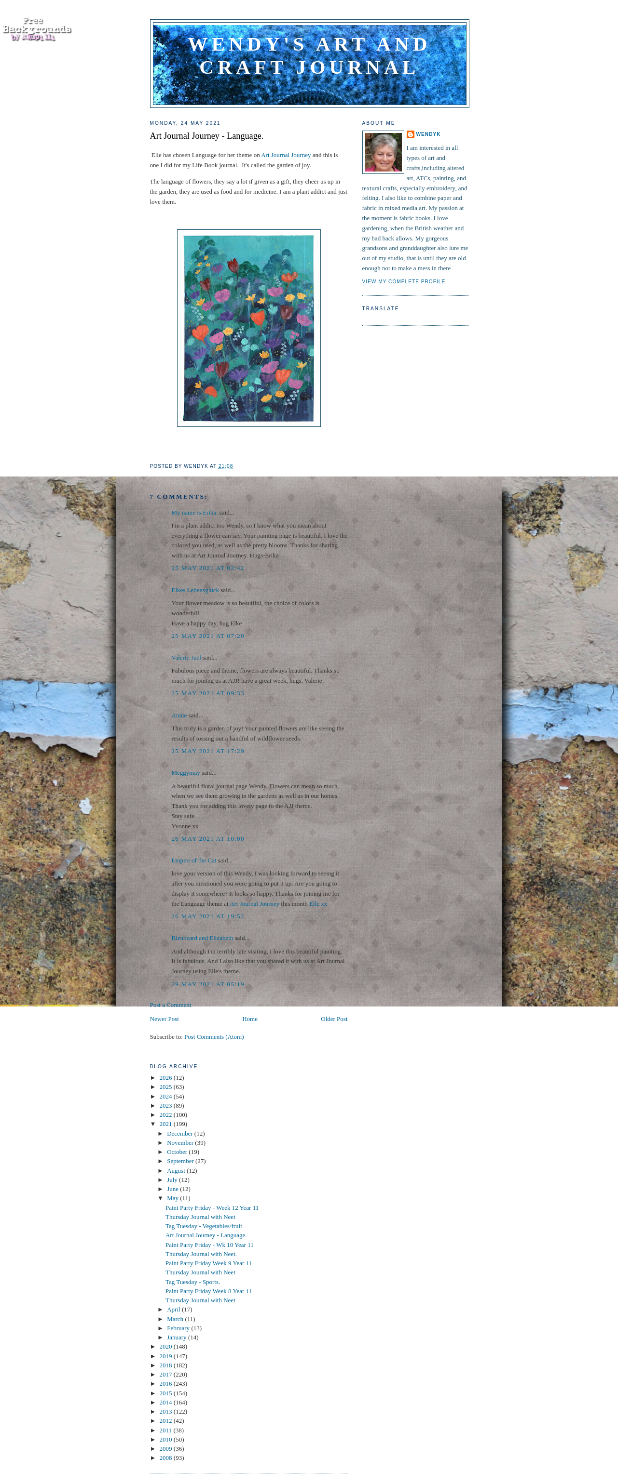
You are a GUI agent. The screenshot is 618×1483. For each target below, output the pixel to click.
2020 (167, 1346)
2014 (167, 1402)
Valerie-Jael (186, 657)
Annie (179, 715)
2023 (167, 1105)
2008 (167, 1457)
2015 (167, 1393)
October (178, 1151)
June (173, 1188)
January (177, 1337)
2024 (167, 1096)
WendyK (428, 134)
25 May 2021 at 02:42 (208, 567)
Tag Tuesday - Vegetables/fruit (203, 1226)
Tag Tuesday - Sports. (192, 1281)
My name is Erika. (195, 512)
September (181, 1161)
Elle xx (318, 903)
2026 (167, 1077)
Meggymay (186, 772)
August (177, 1170)
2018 (167, 1365)
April (174, 1309)
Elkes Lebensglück (196, 590)
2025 (167, 1086)
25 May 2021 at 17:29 (208, 751)
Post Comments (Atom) (214, 1036)
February (179, 1328)
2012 (167, 1420)
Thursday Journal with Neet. (201, 1254)
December (180, 1133)
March (176, 1319)
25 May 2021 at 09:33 (208, 693)
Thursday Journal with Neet (200, 1216)
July (173, 1179)
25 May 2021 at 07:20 (208, 635)
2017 (167, 1374)
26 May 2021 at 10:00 (208, 838)
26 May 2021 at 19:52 (208, 916)
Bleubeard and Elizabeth (202, 937)
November (181, 1142)
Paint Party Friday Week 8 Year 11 (208, 1291)
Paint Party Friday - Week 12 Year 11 (212, 1207)
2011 (167, 1430)
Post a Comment (171, 1004)
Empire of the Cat (194, 860)
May (173, 1198)
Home (250, 1018)
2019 (167, 1356)
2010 (167, 1439)
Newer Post (164, 1018)
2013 (167, 1411)
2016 (167, 1383)
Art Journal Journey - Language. (207, 136)
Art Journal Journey (286, 155)
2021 (167, 1123)
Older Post (334, 1018)
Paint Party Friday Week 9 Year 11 (208, 1263)
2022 (167, 1114)
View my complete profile (404, 281)
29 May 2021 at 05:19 (208, 984)
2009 (167, 1448)
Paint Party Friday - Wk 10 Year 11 (209, 1244)
